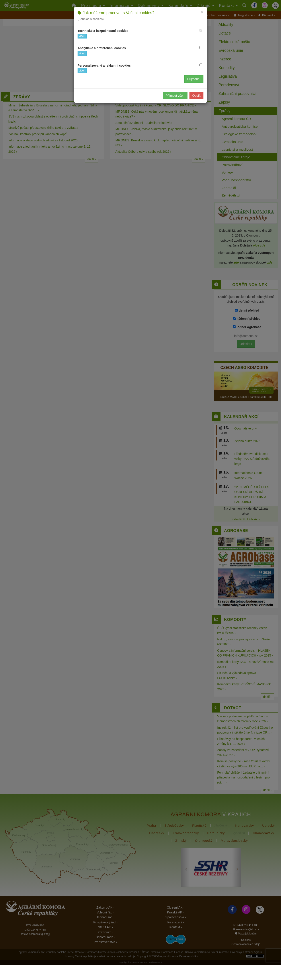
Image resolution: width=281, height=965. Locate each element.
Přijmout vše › (175, 95)
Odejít (196, 95)
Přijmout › (194, 79)
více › (82, 36)
